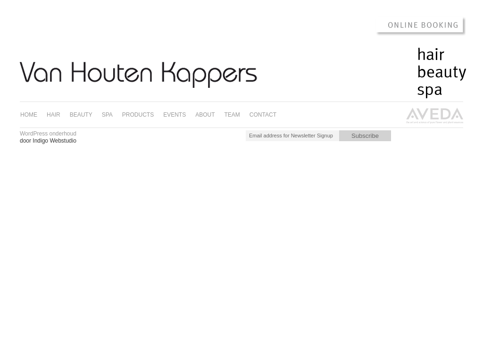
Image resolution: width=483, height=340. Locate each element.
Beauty (441, 72)
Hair (430, 54)
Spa (429, 89)
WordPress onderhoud (48, 133)
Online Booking (415, 25)
